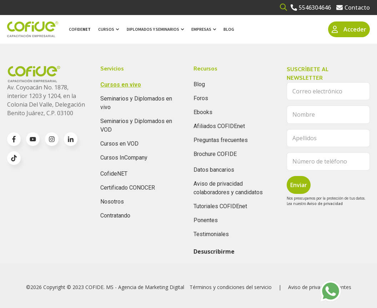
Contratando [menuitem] (115, 215)
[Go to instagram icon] (52, 139)
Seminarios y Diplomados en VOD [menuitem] (136, 125)
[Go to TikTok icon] (14, 158)
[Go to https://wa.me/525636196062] (330, 291)
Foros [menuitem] (200, 98)
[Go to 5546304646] (311, 7)
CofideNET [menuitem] (113, 173)
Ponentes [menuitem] (205, 220)
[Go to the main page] (32, 29)
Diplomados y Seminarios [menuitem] (153, 29)
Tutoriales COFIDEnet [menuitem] (220, 206)
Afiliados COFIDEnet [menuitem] (219, 126)
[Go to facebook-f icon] (14, 139)
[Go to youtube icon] (33, 139)
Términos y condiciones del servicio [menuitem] (231, 287)
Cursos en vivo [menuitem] (120, 84)
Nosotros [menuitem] (112, 201)
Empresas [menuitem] (201, 29)
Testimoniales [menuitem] (211, 234)
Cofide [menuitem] (80, 29)
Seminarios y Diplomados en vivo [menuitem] (136, 103)
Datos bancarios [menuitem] (213, 169)
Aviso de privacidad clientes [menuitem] (319, 287)
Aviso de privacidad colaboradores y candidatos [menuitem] (228, 188)
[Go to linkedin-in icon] (70, 139)
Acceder (349, 29)
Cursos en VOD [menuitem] (119, 143)
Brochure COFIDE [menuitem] (215, 154)
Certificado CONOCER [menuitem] (127, 187)
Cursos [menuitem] (106, 29)
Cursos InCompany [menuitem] (123, 157)
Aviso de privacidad (325, 203)
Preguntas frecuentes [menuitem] (220, 140)
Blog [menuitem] (228, 29)
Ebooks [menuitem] (202, 112)
